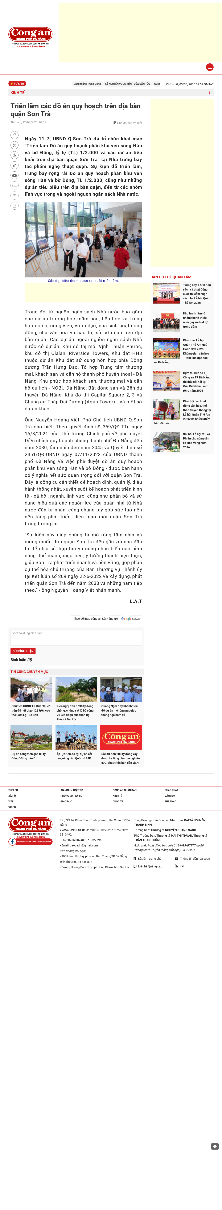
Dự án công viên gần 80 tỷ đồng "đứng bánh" (29, 756)
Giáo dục (66, 801)
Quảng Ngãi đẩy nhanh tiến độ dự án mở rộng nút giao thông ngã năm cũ (119, 710)
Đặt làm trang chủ (147, 858)
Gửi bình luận (23, 651)
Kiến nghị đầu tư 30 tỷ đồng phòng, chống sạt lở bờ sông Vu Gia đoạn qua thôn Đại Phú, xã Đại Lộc (75, 712)
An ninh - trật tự (72, 790)
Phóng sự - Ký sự (71, 796)
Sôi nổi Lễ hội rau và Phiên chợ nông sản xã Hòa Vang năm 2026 (196, 440)
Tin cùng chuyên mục (29, 672)
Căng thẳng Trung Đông (92, 83)
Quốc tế (118, 801)
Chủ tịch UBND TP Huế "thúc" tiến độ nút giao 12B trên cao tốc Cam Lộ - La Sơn (31, 710)
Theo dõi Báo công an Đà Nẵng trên (106, 619)
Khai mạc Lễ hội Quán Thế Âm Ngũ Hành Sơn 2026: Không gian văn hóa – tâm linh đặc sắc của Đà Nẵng (181, 351)
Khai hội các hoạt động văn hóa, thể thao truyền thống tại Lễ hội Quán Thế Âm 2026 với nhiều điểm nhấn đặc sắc (182, 412)
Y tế (10, 801)
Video (12, 807)
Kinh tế (17, 92)
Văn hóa (170, 796)
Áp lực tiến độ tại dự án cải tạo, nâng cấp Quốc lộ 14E (74, 756)
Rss (179, 866)
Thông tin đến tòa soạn (192, 858)
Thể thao (170, 801)
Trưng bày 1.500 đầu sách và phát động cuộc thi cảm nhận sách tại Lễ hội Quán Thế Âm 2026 (197, 293)
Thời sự (13, 790)
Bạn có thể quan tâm (171, 277)
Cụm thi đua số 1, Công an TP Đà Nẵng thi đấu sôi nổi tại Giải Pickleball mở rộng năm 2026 (196, 381)
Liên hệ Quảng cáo (147, 866)
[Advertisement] (101, 292)
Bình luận (21, 659)
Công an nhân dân (124, 790)
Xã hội (12, 796)
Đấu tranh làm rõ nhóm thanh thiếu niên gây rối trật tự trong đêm (195, 320)
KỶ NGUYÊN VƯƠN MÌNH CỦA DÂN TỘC (132, 83)
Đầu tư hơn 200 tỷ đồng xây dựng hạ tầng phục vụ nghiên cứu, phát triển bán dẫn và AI (120, 758)
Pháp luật (171, 790)
